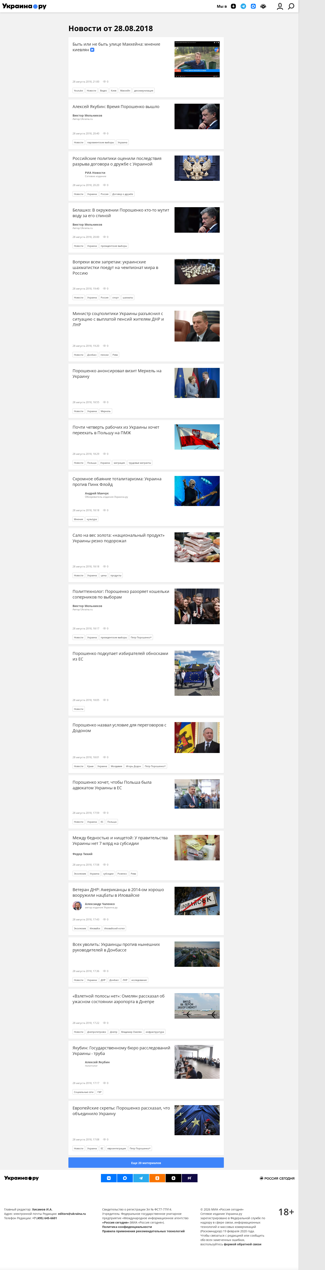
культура (92, 519)
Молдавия (116, 766)
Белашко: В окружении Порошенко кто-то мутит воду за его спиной (121, 212)
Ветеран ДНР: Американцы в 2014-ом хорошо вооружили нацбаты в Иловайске (118, 892)
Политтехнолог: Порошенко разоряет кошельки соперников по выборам (121, 594)
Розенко (122, 873)
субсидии (108, 873)
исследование (139, 980)
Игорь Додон (133, 766)
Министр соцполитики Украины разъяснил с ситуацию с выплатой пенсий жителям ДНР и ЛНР (118, 319)
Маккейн (125, 90)
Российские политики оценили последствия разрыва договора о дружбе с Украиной (117, 161)
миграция (119, 462)
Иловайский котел (114, 928)
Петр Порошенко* (141, 637)
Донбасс (92, 354)
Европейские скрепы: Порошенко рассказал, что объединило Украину (121, 1110)
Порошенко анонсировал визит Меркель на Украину (117, 373)
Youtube (78, 90)
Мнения (78, 519)
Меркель (106, 411)
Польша (91, 462)
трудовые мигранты (140, 462)
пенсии (105, 354)
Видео (103, 90)
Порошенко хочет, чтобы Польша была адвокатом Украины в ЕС (112, 785)
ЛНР (125, 980)
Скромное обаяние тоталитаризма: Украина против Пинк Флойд (117, 481)
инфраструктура (155, 1031)
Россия (104, 194)
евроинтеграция (116, 1148)
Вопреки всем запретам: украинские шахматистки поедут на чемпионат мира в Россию (115, 267)
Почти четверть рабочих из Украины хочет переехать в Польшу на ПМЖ (116, 429)
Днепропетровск (96, 1031)
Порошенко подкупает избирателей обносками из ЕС (120, 656)
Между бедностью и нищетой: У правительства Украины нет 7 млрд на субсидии (120, 840)
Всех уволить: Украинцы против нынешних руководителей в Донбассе (116, 947)
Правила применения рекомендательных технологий (143, 1231)
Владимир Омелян (131, 1031)
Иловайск (95, 928)
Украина (122, 142)
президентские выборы (114, 245)
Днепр (113, 1031)
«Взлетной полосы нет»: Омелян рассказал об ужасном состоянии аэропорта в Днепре (119, 998)
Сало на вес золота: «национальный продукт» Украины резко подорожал (119, 538)
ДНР (103, 980)
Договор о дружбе (122, 194)
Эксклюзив (80, 873)
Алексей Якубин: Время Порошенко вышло (116, 106)
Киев (113, 90)
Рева (115, 354)
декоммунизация (143, 90)
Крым (90, 766)
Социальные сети (83, 1092)
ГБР (99, 1092)
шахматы (128, 297)
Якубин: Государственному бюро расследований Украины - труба (121, 1050)
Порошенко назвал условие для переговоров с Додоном (119, 727)
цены (104, 575)
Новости (91, 90)
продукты (115, 575)
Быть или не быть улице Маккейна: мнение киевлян (116, 46)
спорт (115, 297)
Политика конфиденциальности (127, 1227)
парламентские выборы (100, 142)
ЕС (102, 821)
